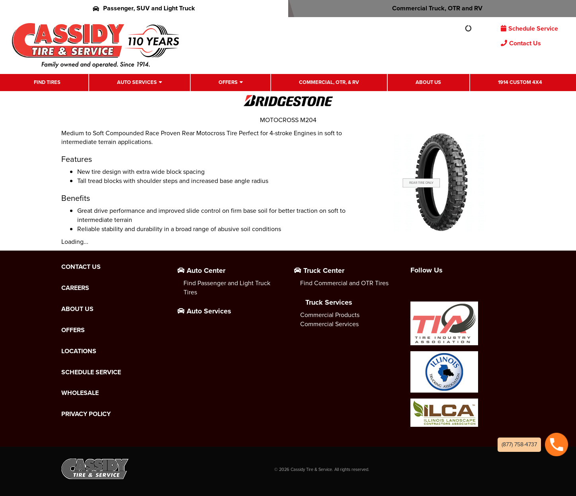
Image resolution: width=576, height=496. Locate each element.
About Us (428, 82)
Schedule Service (529, 28)
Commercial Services (329, 324)
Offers (228, 82)
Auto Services (137, 82)
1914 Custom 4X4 (520, 82)
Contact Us (521, 43)
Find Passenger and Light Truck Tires (227, 287)
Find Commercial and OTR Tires (344, 283)
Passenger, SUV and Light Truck (144, 8)
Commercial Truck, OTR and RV (432, 8)
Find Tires (47, 82)
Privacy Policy (86, 414)
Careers (75, 288)
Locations (78, 351)
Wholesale (80, 393)
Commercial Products (329, 314)
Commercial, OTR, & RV (329, 82)
